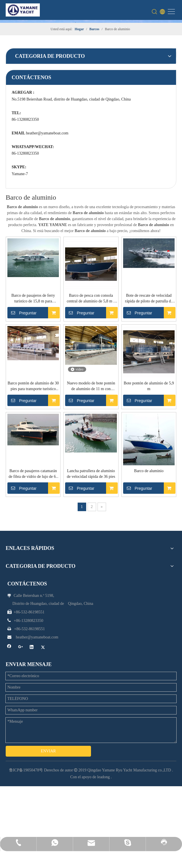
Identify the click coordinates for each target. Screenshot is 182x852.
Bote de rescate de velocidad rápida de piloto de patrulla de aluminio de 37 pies (81, 264)
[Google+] (111, 750)
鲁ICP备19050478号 (26, 772)
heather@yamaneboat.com (22, 232)
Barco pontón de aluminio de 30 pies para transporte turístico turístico (145, 264)
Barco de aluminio (81, 543)
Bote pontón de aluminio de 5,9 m (146, 355)
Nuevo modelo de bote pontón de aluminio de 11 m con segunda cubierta (81, 358)
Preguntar (69, 184)
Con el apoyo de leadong (90, 779)
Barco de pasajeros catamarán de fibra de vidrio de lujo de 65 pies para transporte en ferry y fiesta (82, 452)
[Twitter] (100, 757)
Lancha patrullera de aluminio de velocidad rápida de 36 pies (145, 452)
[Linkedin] (122, 750)
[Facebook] (100, 750)
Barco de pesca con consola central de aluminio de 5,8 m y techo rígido (145, 170)
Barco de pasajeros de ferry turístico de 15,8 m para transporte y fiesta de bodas (82, 170)
